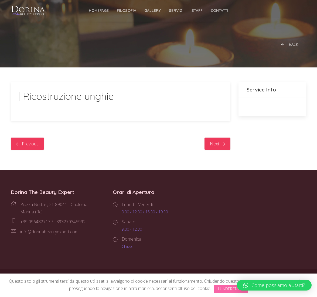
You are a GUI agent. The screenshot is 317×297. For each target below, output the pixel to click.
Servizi (176, 10)
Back (289, 44)
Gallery (152, 10)
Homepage (99, 10)
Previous (27, 144)
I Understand (231, 288)
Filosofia (126, 10)
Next (217, 144)
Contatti (219, 10)
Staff (197, 10)
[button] (274, 285)
